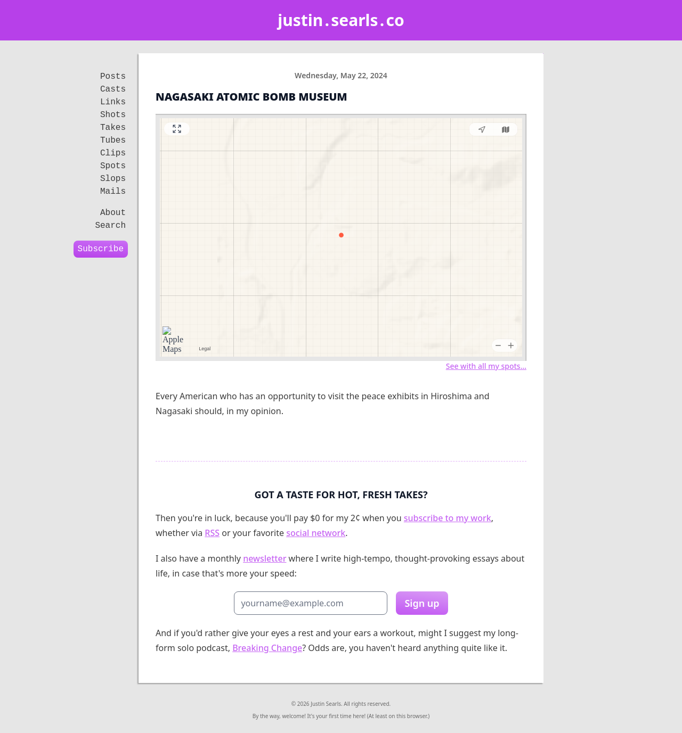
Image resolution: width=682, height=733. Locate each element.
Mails (113, 191)
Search (110, 225)
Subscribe (101, 249)
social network (315, 533)
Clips (113, 153)
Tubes (113, 140)
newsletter (264, 558)
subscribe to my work (447, 518)
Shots (113, 115)
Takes (113, 128)
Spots (113, 166)
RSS (212, 533)
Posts (113, 76)
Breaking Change (267, 648)
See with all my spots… (486, 366)
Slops (113, 179)
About (113, 213)
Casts (113, 89)
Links (113, 102)
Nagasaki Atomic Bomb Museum (251, 96)
